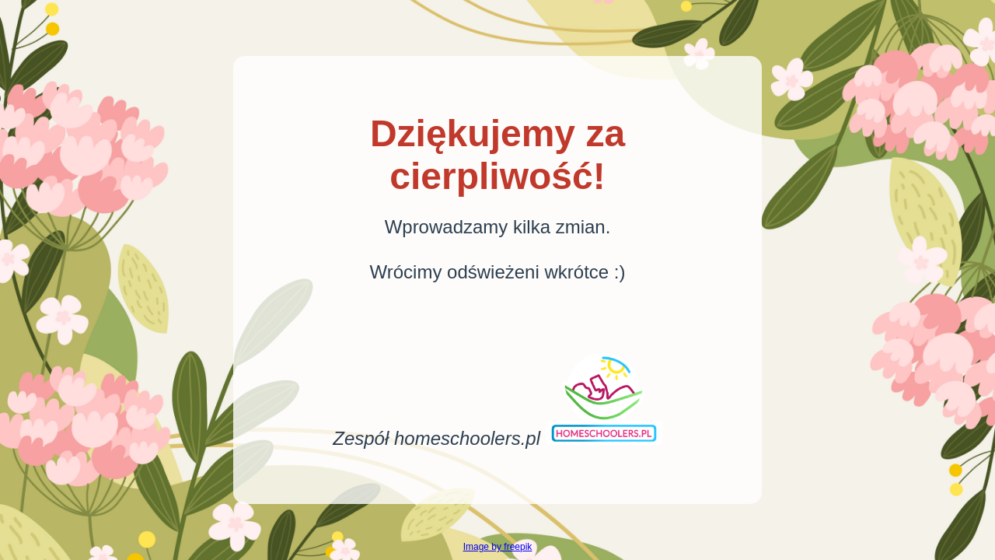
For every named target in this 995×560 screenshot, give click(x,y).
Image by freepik (497, 546)
